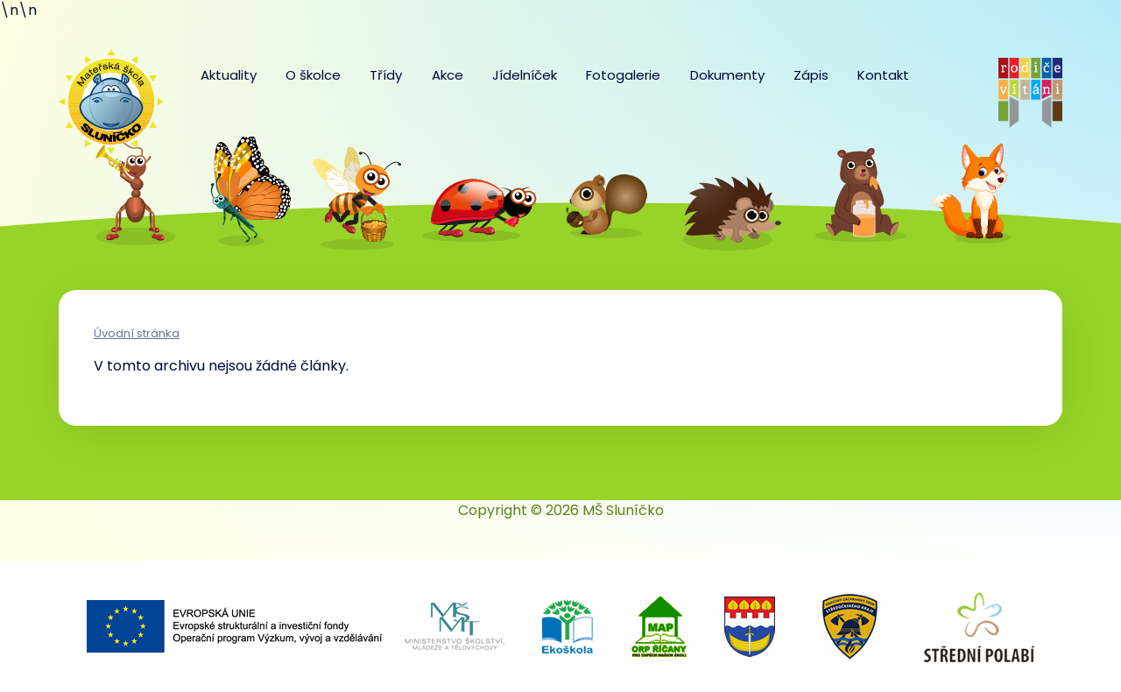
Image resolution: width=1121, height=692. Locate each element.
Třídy (386, 75)
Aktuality (229, 75)
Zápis (810, 75)
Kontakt (883, 75)
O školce (313, 75)
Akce (447, 75)
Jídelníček (524, 75)
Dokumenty (727, 75)
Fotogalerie (623, 75)
